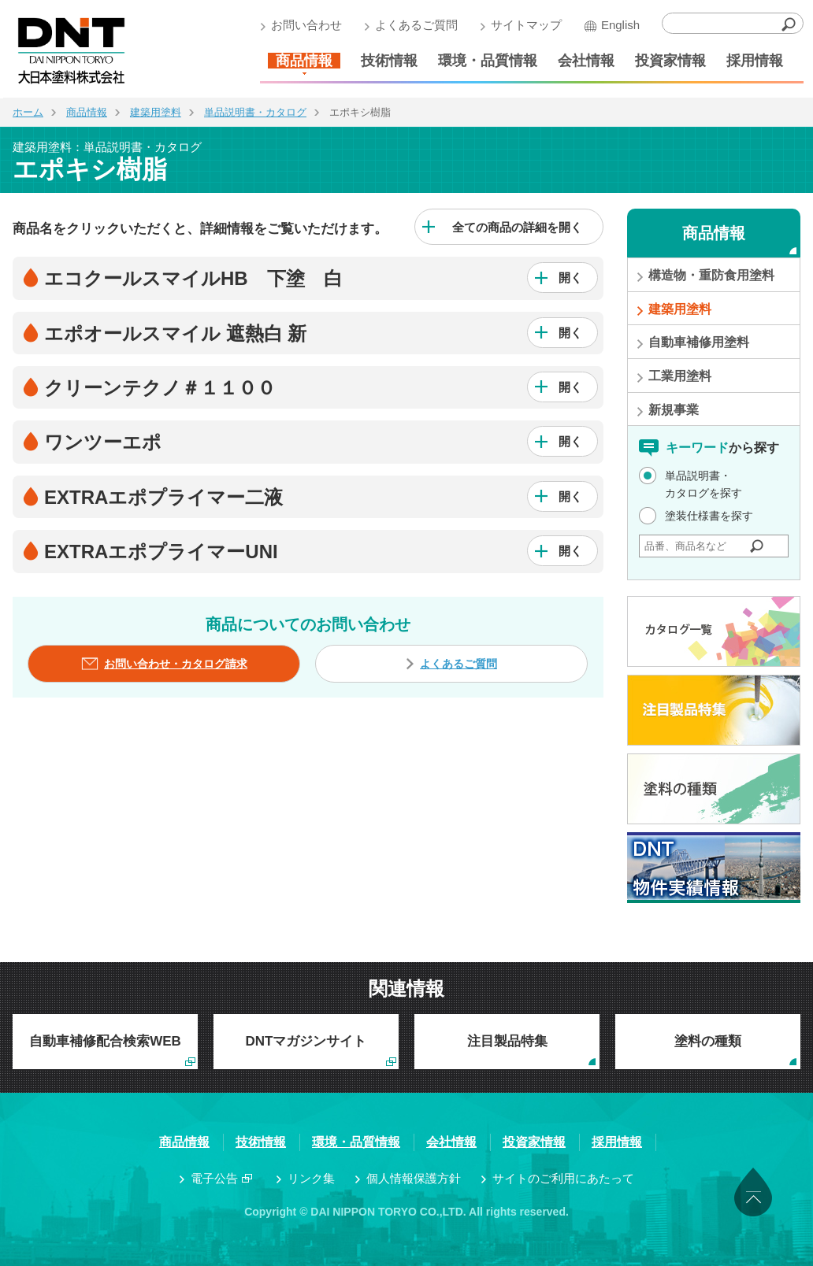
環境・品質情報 (484, 60)
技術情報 (386, 60)
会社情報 (583, 60)
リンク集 (311, 1178)
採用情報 (751, 60)
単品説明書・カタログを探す (703, 484)
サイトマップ (523, 24)
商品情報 (301, 60)
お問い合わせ (303, 24)
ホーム (28, 112)
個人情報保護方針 (413, 1178)
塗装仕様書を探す (709, 515)
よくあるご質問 (413, 24)
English (617, 24)
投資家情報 (667, 60)
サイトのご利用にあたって (563, 1178)
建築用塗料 (155, 112)
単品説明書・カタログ (255, 112)
